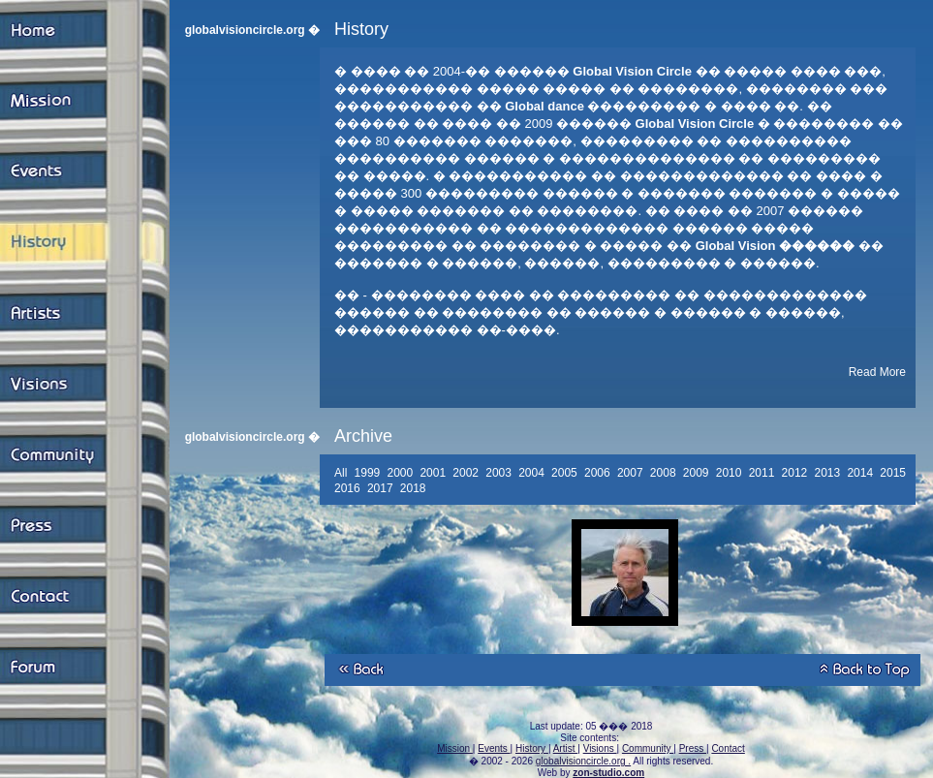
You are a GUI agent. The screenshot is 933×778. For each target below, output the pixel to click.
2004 (532, 473)
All (342, 473)
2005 (565, 473)
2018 (414, 488)
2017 (381, 488)
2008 (664, 473)
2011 (763, 473)
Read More (877, 372)
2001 (434, 473)
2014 (861, 473)
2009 (697, 473)
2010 (730, 473)
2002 (467, 473)
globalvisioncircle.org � (252, 30)
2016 (348, 488)
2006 (598, 473)
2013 (828, 473)
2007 (631, 473)
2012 (796, 473)
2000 (401, 473)
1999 (369, 473)
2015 (894, 473)
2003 (499, 473)
